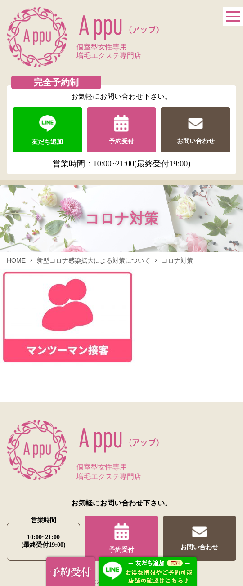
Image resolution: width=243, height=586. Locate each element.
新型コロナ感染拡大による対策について (93, 260)
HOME (16, 260)
